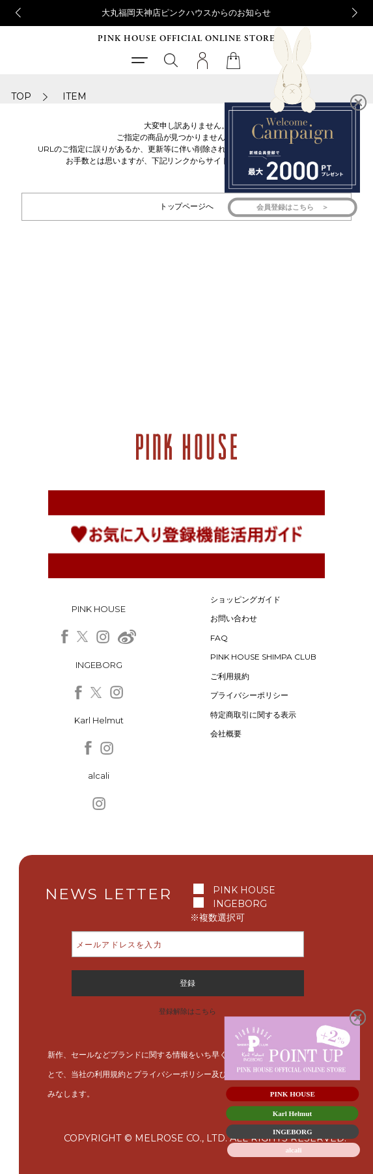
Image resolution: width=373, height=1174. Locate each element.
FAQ (219, 638)
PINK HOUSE (244, 890)
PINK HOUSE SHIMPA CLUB (263, 657)
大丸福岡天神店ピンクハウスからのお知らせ (186, 12)
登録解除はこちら (187, 1011)
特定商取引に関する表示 (253, 715)
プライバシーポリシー (249, 695)
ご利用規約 (229, 676)
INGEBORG (240, 904)
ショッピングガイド (245, 599)
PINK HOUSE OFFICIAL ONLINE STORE (186, 38)
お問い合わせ (233, 618)
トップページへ (186, 206)
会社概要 (226, 733)
